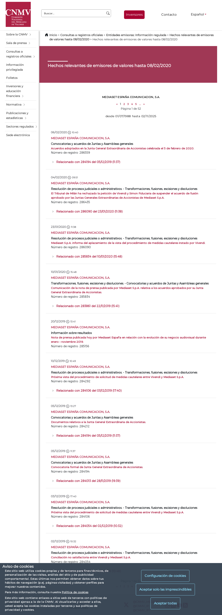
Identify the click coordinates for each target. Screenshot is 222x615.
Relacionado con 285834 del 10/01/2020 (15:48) (89, 256)
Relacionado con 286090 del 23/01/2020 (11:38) (89, 211)
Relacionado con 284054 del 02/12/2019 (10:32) (89, 526)
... (140, 104)
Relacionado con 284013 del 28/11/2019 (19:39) (88, 481)
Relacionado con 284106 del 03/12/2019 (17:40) (89, 390)
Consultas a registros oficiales (81, 35)
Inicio (53, 35)
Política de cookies (75, 592)
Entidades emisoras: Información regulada (136, 35)
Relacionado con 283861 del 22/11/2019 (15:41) (87, 306)
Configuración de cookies (165, 576)
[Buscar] (108, 13)
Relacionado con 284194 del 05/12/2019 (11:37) (88, 162)
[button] (20, 35)
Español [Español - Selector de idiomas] (197, 14)
